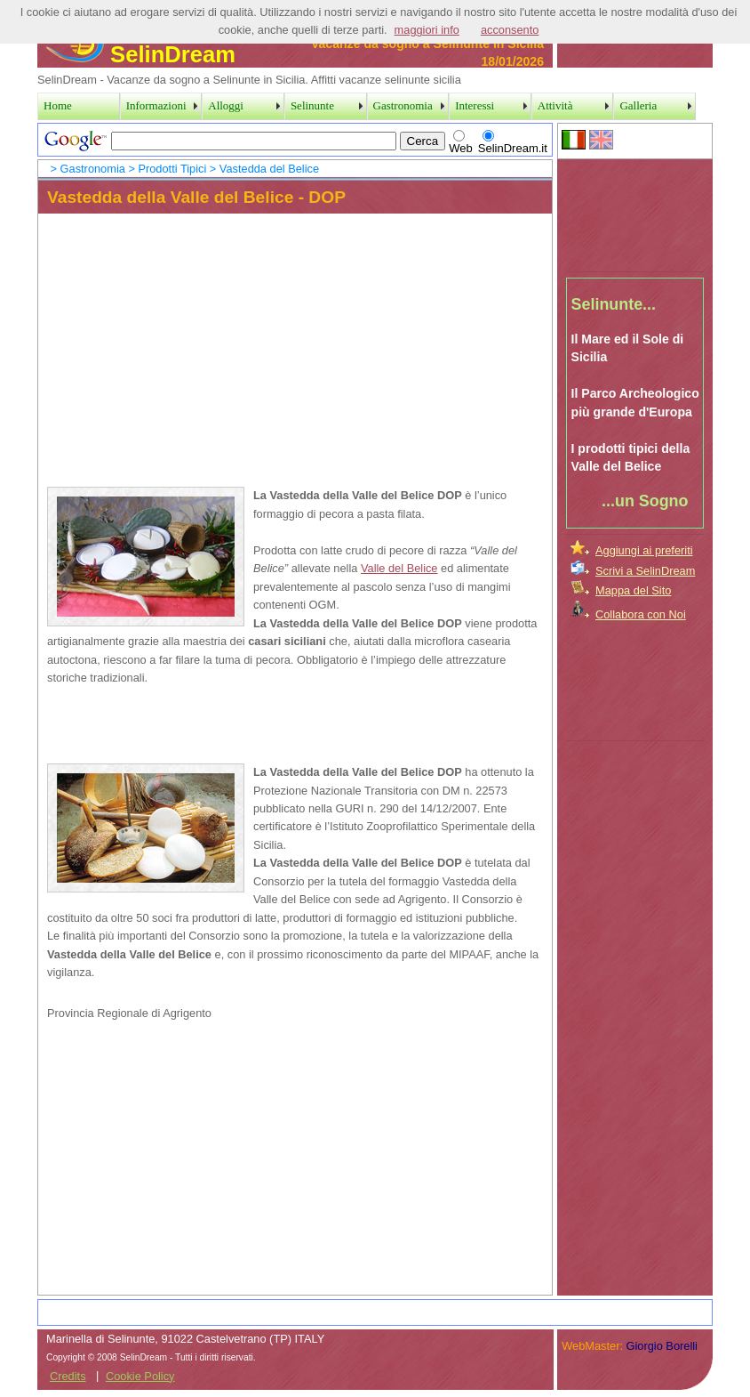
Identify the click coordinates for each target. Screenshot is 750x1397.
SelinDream (140, 54)
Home (58, 105)
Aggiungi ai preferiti (644, 550)
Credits (68, 1376)
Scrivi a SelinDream (645, 570)
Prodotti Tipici (172, 168)
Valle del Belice (399, 568)
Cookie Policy (140, 1376)
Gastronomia (92, 168)
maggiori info (427, 29)
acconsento (510, 29)
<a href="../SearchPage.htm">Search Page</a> (295, 140)
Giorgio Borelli (662, 1346)
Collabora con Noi (640, 614)
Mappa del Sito (633, 590)
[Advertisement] (635, 213)
